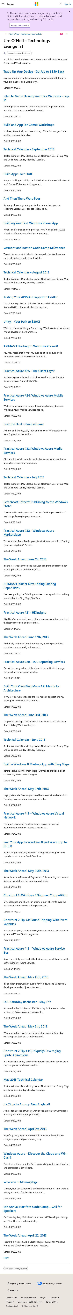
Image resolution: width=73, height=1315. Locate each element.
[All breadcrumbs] (6, 34)
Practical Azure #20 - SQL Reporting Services (34, 661)
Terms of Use (52, 1301)
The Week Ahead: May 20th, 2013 (26, 870)
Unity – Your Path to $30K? (21, 321)
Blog (42, 1297)
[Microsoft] (36, 4)
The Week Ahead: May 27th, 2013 (26, 788)
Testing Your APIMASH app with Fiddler (30, 297)
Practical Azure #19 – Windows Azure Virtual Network (33, 815)
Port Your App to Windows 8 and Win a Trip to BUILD (35, 844)
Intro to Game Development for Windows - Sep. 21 (36, 98)
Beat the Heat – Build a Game (23, 424)
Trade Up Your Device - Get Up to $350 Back (33, 71)
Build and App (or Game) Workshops (28, 124)
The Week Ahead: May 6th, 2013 (25, 1026)
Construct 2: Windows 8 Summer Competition (35, 895)
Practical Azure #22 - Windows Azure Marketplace (28, 532)
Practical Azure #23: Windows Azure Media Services (32, 450)
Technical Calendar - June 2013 (24, 739)
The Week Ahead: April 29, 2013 (25, 1129)
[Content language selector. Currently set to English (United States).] (19, 1283)
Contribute (54, 1297)
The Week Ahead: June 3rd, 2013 (25, 715)
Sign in (68, 3)
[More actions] (67, 34)
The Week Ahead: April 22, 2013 (25, 1235)
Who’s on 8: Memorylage (20, 1182)
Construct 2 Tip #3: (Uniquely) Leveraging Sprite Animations (32, 1053)
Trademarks (11, 1306)
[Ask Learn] (61, 34)
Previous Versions (29, 1297)
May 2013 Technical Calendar (23, 1079)
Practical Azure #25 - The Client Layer (28, 371)
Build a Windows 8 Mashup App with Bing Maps (36, 764)
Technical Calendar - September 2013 (28, 149)
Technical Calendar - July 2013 (23, 477)
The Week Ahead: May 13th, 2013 (25, 977)
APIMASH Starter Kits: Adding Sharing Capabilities (29, 586)
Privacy (9, 1301)
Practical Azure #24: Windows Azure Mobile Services (33, 397)
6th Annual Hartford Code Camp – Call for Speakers (32, 1209)
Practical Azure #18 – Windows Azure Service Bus (34, 950)
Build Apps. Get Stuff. (18, 174)
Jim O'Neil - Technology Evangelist (25, 33)
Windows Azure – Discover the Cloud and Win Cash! (34, 1155)
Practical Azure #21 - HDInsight (24, 612)
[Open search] (60, 4)
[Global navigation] (3, 4)
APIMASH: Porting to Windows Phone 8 (30, 346)
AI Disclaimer (11, 1297)
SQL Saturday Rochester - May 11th (27, 1002)
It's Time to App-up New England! (26, 1104)
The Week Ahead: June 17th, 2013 (26, 637)
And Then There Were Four (21, 198)
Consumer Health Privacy (29, 1301)
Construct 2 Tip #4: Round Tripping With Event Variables (35, 922)
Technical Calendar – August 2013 (26, 272)
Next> (6, 1257)
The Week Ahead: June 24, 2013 (24, 559)
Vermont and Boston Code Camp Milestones (34, 248)
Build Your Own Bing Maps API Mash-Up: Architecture (31, 688)
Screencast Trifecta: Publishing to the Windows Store (35, 504)
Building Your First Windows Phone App (30, 223)
